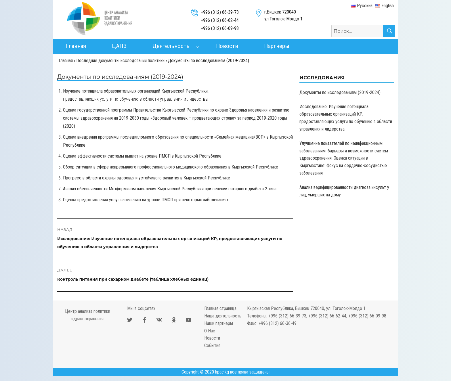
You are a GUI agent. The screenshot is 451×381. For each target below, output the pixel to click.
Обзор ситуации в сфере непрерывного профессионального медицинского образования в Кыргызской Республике (170, 167)
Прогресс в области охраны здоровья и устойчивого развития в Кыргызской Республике (146, 178)
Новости (227, 46)
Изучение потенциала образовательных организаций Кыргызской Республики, (136, 91)
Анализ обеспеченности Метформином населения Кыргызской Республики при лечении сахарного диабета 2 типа (169, 189)
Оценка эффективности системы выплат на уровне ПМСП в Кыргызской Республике (142, 156)
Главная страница (220, 308)
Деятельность (171, 46)
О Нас (209, 331)
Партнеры (276, 46)
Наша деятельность (222, 316)
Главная (76, 46)
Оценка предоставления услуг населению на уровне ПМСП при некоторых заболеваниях (145, 199)
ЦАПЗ (119, 46)
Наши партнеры (218, 323)
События (212, 345)
